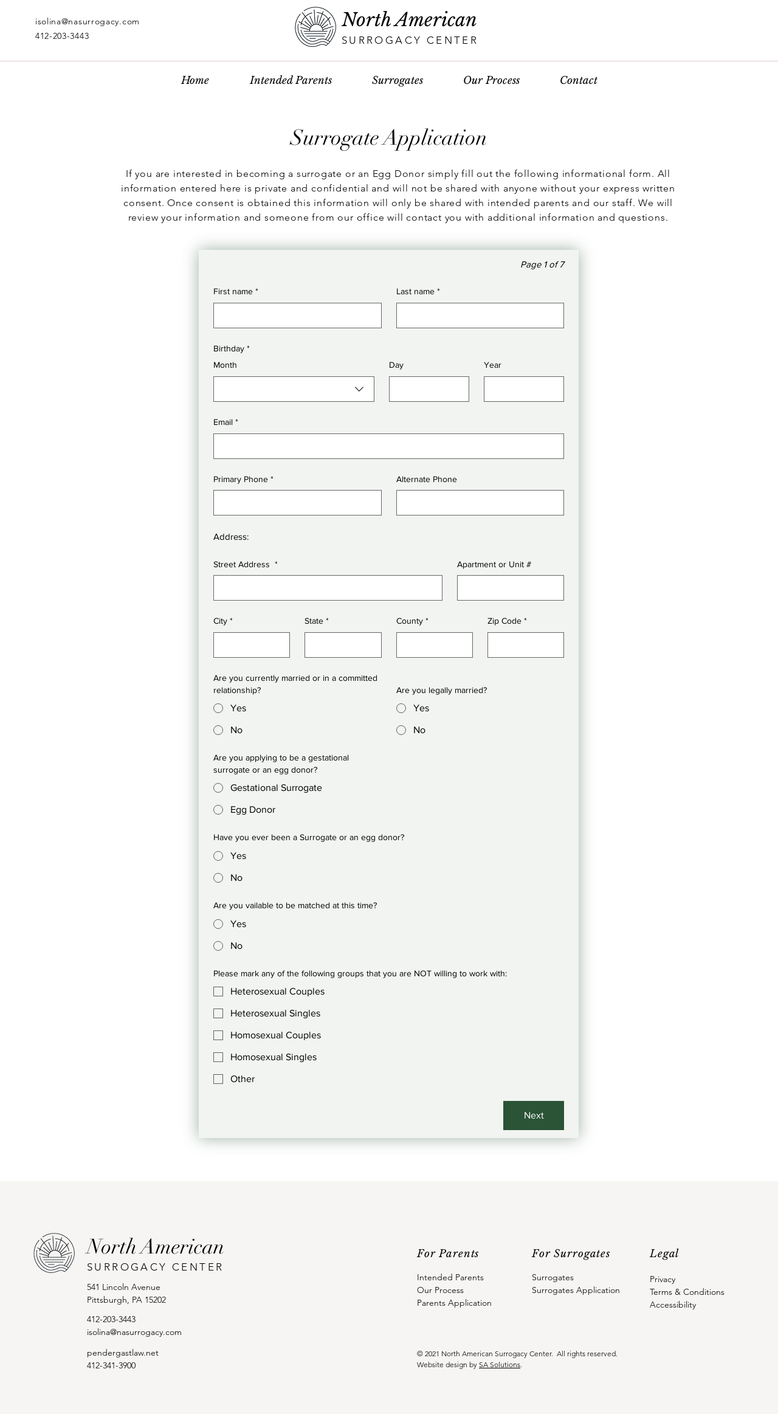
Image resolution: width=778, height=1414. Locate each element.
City (223, 621)
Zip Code (507, 621)
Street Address (245, 565)
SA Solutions (499, 1364)
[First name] (294, 315)
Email (225, 422)
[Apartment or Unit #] (507, 588)
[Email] (385, 446)
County (412, 621)
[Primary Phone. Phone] (294, 503)
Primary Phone (243, 480)
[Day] (425, 389)
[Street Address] (324, 588)
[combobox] (293, 389)
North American (409, 20)
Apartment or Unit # (494, 564)
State (317, 621)
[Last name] (477, 315)
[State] (339, 645)
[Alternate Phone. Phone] (477, 503)
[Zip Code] (522, 645)
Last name (418, 292)
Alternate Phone (426, 479)
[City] (248, 645)
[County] (431, 645)
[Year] (520, 389)
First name (235, 292)
